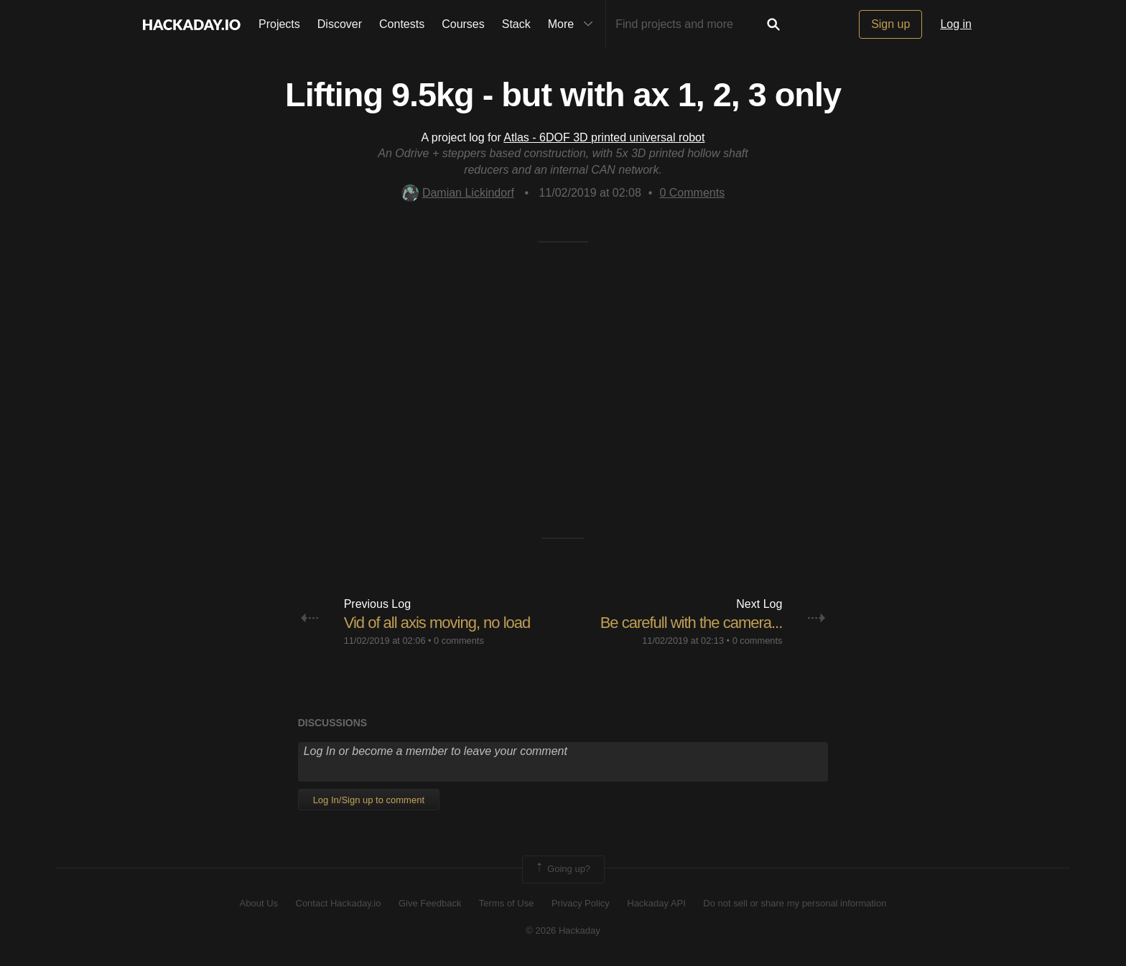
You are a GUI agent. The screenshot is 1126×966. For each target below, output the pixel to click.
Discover (339, 24)
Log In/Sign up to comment (368, 799)
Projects (279, 24)
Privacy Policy (581, 903)
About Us (259, 903)
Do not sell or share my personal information (794, 903)
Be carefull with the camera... (691, 623)
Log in (956, 24)
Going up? (562, 869)
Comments (692, 193)
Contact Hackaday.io (338, 903)
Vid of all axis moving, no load (437, 623)
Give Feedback (430, 903)
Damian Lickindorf (457, 193)
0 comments (459, 640)
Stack (516, 24)
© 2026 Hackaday (563, 930)
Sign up (890, 24)
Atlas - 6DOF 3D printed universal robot (603, 137)
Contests (401, 24)
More (574, 24)
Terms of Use (506, 903)
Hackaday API (656, 903)
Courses (463, 24)
